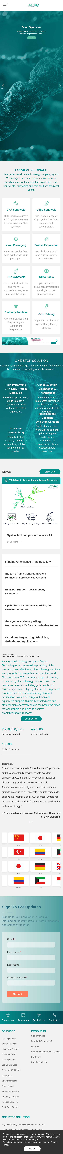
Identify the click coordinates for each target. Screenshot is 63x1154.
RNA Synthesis (9, 1059)
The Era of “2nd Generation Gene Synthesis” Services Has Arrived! (25, 575)
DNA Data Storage (10, 1107)
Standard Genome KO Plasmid (45, 1052)
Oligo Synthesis (9, 1054)
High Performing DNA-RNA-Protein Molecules (23, 1124)
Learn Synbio (31, 719)
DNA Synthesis (9, 1038)
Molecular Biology (10, 1049)
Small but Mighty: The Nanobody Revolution (25, 591)
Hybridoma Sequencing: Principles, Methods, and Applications (27, 639)
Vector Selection (9, 1044)
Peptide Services (10, 1102)
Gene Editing (8, 1086)
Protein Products (39, 1062)
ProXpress (36, 1057)
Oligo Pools (7, 1075)
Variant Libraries (9, 1065)
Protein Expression (11, 1091)
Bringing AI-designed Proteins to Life (28, 561)
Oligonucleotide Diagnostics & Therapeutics (22, 1130)
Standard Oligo (38, 1036)
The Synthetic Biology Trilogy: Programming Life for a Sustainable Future (31, 623)
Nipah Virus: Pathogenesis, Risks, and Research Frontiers (28, 607)
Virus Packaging (9, 1081)
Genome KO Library (11, 1070)
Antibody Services (10, 1096)
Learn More (31, 37)
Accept (32, 1149)
